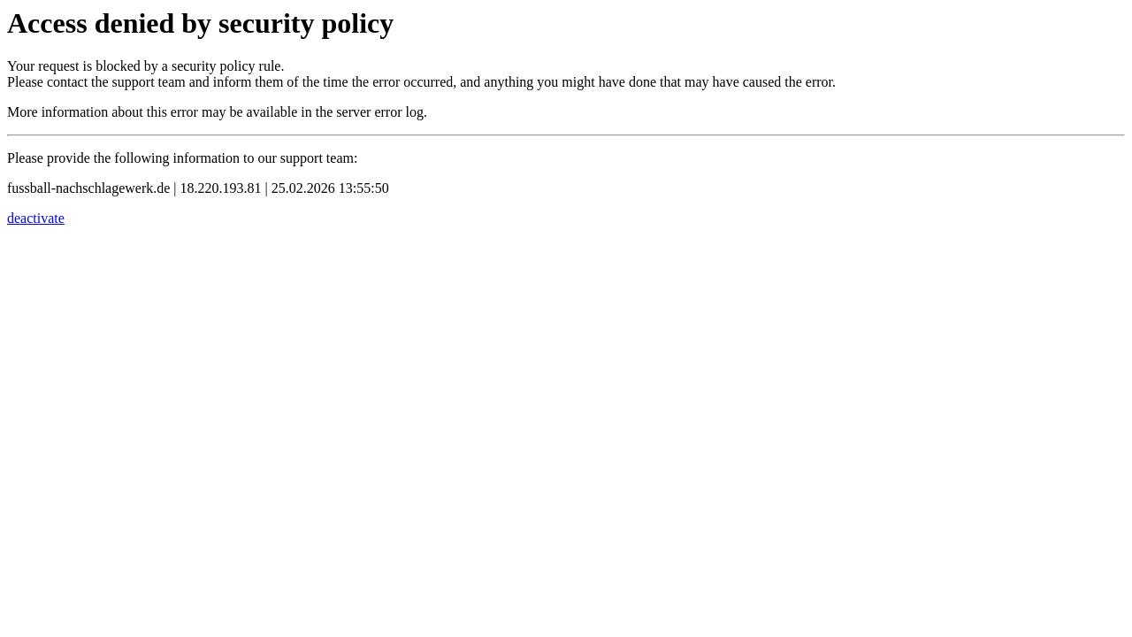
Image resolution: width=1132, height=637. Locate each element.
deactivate (36, 218)
